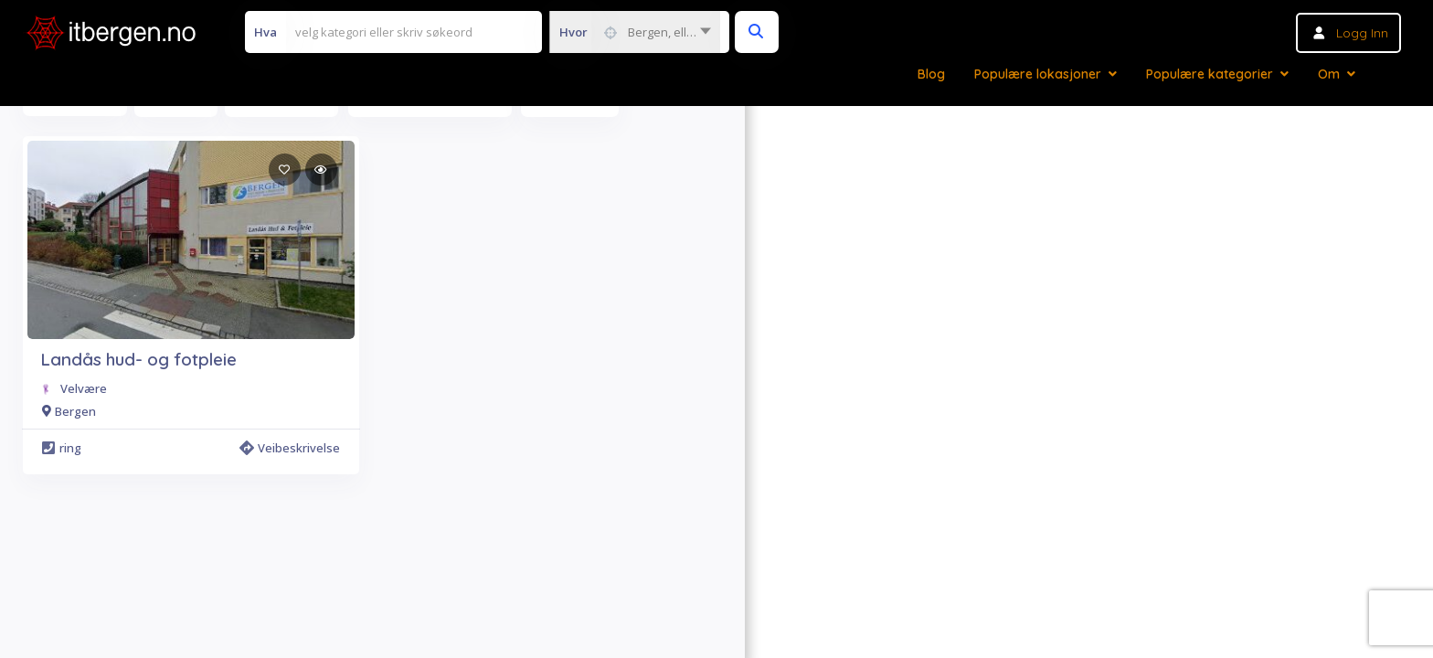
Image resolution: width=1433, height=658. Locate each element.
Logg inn (1362, 33)
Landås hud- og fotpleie (138, 359)
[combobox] (634, 32)
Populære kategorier (1209, 74)
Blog (931, 74)
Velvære (83, 388)
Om (1329, 74)
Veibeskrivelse (289, 448)
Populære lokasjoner (1037, 74)
